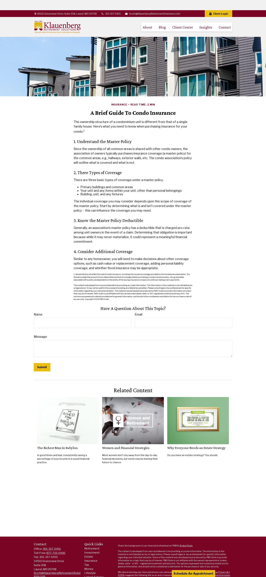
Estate (88, 546)
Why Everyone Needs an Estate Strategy (196, 438)
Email (138, 304)
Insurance (90, 550)
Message (40, 326)
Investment (92, 542)
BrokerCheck (186, 535)
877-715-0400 (55, 542)
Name (38, 304)
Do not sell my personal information (213, 565)
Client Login (218, 3)
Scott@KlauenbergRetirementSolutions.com (152, 3)
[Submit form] (42, 357)
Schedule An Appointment (193, 573)
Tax (86, 554)
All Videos (90, 571)
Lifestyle (90, 562)
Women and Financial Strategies (125, 438)
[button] (147, 17)
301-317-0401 (111, 3)
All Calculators (93, 575)
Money (88, 558)
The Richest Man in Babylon (57, 438)
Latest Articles (94, 567)
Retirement (91, 538)
